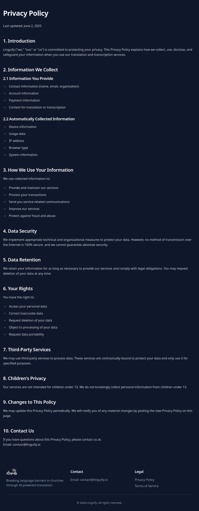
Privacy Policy (144, 480)
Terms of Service (147, 486)
